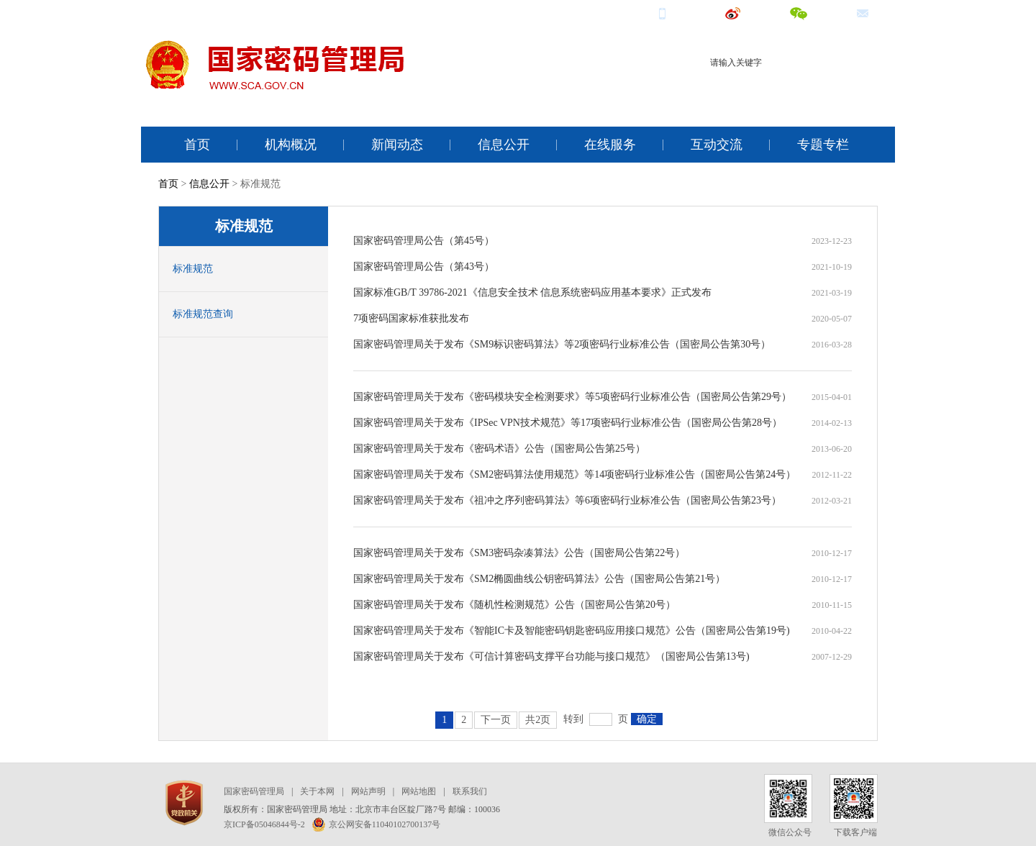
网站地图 (418, 791)
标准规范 (193, 268)
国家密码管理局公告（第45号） (423, 240)
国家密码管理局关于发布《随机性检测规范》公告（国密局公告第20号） (514, 604)
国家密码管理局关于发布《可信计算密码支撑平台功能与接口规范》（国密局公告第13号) (551, 656)
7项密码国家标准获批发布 (411, 318)
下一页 (496, 719)
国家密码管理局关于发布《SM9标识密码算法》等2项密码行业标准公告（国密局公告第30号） (562, 344)
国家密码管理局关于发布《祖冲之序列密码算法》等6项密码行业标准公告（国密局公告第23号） (567, 500)
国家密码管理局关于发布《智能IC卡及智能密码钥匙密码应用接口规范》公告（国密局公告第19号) (571, 630)
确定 (647, 719)
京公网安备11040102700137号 (376, 824)
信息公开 (504, 144)
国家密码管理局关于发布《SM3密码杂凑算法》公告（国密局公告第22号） (519, 552)
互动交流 (716, 144)
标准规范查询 (203, 314)
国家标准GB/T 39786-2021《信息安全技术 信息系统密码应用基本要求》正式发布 (532, 292)
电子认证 (809, 88)
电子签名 (855, 88)
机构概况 (291, 144)
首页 (197, 144)
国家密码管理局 (254, 791)
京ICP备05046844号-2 (264, 824)
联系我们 (470, 791)
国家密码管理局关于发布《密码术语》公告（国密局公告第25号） (499, 448)
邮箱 (876, 12)
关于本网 (317, 791)
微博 (746, 12)
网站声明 (368, 791)
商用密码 (763, 88)
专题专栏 (823, 144)
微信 (812, 12)
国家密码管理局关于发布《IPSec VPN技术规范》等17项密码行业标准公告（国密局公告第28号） (567, 422)
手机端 (680, 12)
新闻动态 (397, 144)
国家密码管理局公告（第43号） (423, 266)
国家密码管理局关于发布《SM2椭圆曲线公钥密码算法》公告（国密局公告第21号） (539, 578)
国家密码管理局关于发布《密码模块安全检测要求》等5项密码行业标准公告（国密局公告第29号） (572, 396)
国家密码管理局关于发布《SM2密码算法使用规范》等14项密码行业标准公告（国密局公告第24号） (574, 474)
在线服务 (610, 144)
